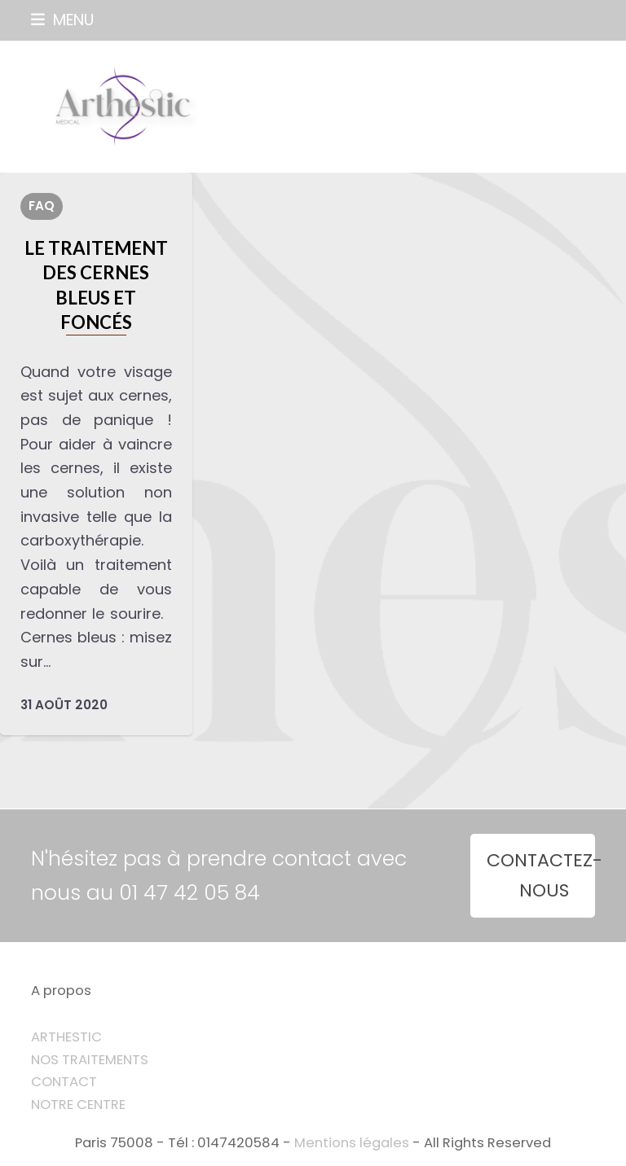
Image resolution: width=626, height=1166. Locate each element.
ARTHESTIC (66, 1037)
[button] (62, 20)
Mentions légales (351, 1142)
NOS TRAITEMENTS (89, 1059)
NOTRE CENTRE (78, 1104)
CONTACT (64, 1081)
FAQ (42, 205)
